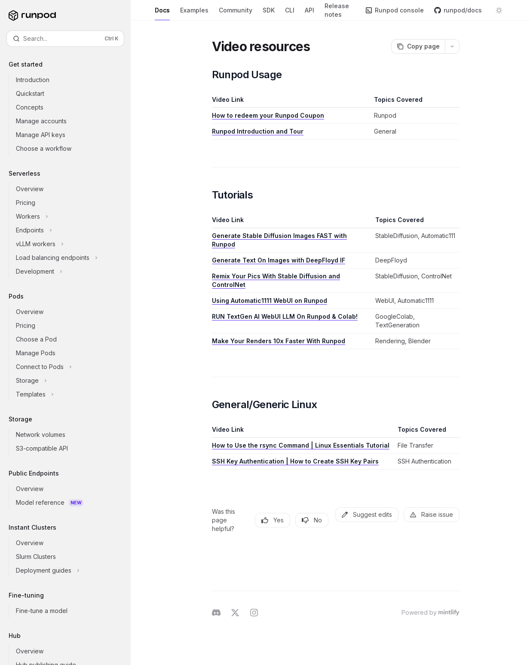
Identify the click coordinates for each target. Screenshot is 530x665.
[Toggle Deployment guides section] (72, 570)
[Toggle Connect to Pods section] (72, 367)
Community (235, 13)
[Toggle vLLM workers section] (72, 244)
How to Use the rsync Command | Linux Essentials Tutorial (300, 445)
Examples (194, 13)
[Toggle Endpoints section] (72, 230)
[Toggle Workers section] (72, 216)
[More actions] (452, 46)
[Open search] (65, 38)
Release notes (340, 11)
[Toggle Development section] (72, 271)
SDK (269, 13)
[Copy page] (418, 46)
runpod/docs (458, 10)
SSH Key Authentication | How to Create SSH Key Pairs (295, 461)
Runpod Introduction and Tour (257, 131)
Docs (162, 13)
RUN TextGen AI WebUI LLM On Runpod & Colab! (285, 316)
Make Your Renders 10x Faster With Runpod (278, 341)
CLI (289, 13)
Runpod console (394, 10)
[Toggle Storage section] (72, 380)
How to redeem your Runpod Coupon (268, 115)
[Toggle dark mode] (499, 10)
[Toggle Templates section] (72, 394)
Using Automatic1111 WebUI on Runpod (269, 300)
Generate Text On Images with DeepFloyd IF (278, 260)
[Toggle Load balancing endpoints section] (72, 258)
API (309, 13)
